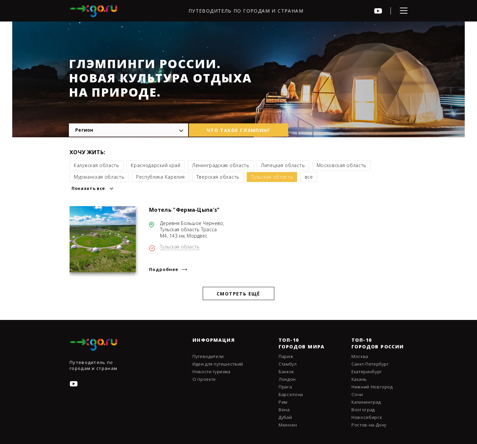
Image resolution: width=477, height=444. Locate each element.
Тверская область (217, 177)
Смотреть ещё (238, 293)
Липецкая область (283, 165)
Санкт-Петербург (370, 364)
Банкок (286, 372)
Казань (359, 379)
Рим (283, 402)
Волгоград (363, 410)
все (309, 177)
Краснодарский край (156, 165)
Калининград (366, 402)
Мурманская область (99, 177)
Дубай (285, 417)
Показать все (88, 188)
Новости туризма (211, 372)
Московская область (342, 165)
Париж (286, 356)
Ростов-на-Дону (369, 425)
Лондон (287, 379)
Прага (285, 387)
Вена (284, 410)
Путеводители (208, 356)
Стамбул (288, 364)
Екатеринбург (366, 372)
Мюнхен (288, 425)
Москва (359, 356)
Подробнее (163, 269)
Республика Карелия (160, 177)
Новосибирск (366, 417)
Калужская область (96, 165)
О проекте (204, 379)
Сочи (357, 394)
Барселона (291, 394)
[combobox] (128, 130)
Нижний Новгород (372, 387)
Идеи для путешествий (217, 364)
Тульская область (272, 177)
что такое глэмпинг (238, 130)
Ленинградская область (220, 165)
